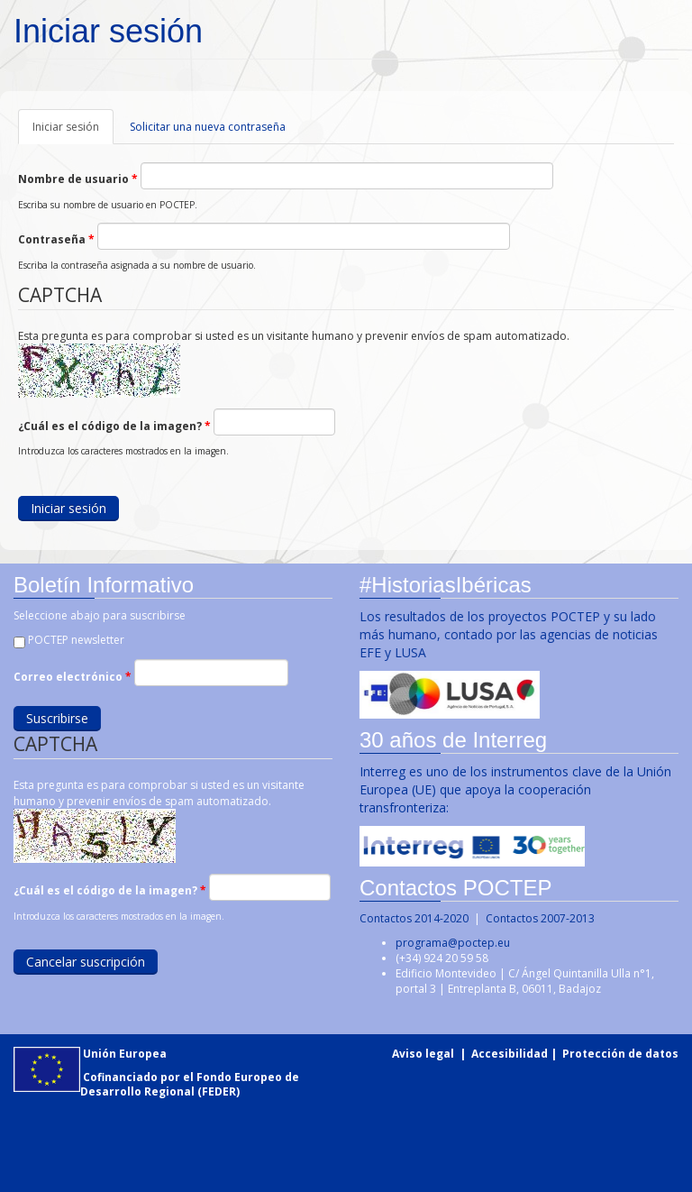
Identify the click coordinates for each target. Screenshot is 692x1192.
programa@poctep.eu (453, 942)
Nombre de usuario (78, 179)
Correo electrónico (72, 676)
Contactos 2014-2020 (414, 918)
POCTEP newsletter (75, 639)
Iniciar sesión (73, 131)
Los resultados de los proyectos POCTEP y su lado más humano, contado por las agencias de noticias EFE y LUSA (508, 634)
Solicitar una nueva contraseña (208, 126)
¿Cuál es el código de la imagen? (114, 426)
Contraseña (56, 239)
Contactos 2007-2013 (540, 918)
